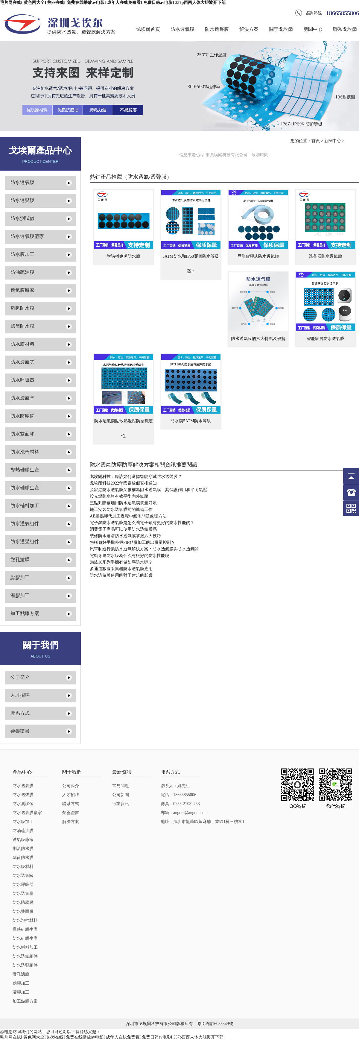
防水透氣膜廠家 (27, 236)
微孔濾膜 (20, 559)
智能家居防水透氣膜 (325, 338)
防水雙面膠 (22, 433)
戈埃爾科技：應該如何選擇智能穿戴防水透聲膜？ (136, 476)
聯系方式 (20, 713)
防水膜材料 (22, 344)
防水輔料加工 (24, 505)
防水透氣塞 (22, 397)
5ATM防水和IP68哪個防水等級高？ (190, 264)
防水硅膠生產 (24, 487)
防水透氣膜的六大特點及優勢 (258, 338)
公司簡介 (20, 677)
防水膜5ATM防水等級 (191, 421)
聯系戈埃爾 (345, 29)
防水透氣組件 (24, 523)
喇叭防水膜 (22, 308)
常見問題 (120, 786)
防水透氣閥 (22, 362)
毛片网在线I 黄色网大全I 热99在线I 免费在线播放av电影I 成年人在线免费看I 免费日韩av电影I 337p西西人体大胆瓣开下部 (113, 2)
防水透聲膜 (217, 29)
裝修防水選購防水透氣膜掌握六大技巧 (125, 536)
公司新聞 (120, 794)
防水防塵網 (22, 415)
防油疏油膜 (22, 272)
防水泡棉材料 (24, 451)
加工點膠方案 (24, 613)
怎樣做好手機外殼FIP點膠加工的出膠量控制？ (132, 542)
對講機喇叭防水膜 (123, 256)
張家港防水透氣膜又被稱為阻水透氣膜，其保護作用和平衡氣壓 (148, 490)
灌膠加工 (20, 595)
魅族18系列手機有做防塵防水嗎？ (121, 562)
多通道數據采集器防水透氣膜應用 (121, 569)
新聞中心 (313, 29)
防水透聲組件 (24, 541)
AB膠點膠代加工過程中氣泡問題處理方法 (128, 516)
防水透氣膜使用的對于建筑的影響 (121, 575)
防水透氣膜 (182, 29)
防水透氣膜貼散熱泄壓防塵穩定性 (123, 428)
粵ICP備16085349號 (215, 1023)
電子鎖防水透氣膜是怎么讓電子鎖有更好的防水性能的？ (142, 522)
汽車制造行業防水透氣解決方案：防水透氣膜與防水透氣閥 (144, 549)
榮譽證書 (20, 731)
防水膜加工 (22, 254)
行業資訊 (120, 803)
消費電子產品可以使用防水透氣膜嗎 (123, 529)
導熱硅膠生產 (24, 469)
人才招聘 (20, 695)
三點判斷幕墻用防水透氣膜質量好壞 (123, 503)
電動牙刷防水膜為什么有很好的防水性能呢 (129, 555)
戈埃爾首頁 (148, 29)
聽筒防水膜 (22, 326)
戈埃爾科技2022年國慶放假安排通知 (123, 483)
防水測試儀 (22, 218)
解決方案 (248, 29)
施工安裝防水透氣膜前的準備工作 (121, 509)
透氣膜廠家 (22, 290)
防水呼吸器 (22, 379)
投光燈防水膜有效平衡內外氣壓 (119, 496)
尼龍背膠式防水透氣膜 (258, 256)
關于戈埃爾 (281, 29)
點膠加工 (20, 577)
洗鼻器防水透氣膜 (325, 256)
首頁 (315, 141)
